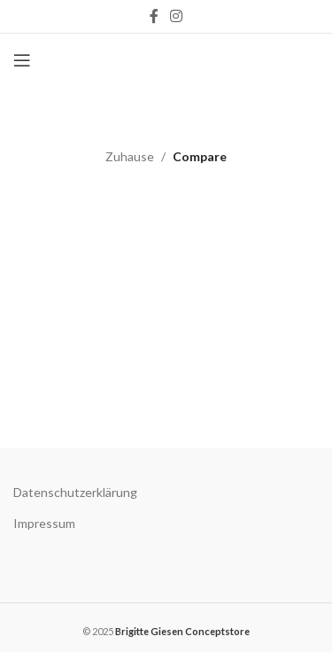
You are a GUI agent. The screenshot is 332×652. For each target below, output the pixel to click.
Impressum (44, 523)
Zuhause (129, 156)
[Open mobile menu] (22, 60)
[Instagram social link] (177, 16)
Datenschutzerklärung (75, 492)
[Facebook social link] (153, 16)
